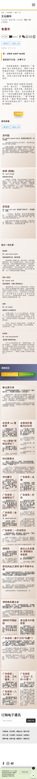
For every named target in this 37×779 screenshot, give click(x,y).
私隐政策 (4, 776)
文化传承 (4, 20)
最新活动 (26, 738)
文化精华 (9, 12)
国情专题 (5, 738)
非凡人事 (5, 735)
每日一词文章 (7, 245)
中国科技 (5, 731)
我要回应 (18, 114)
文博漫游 (4, 22)
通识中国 (26, 731)
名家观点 (26, 735)
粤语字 (6, 43)
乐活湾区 (12, 731)
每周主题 (12, 738)
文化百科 (20, 20)
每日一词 (18, 12)
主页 (2, 12)
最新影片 (19, 738)
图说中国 (12, 20)
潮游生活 (19, 731)
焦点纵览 (19, 735)
